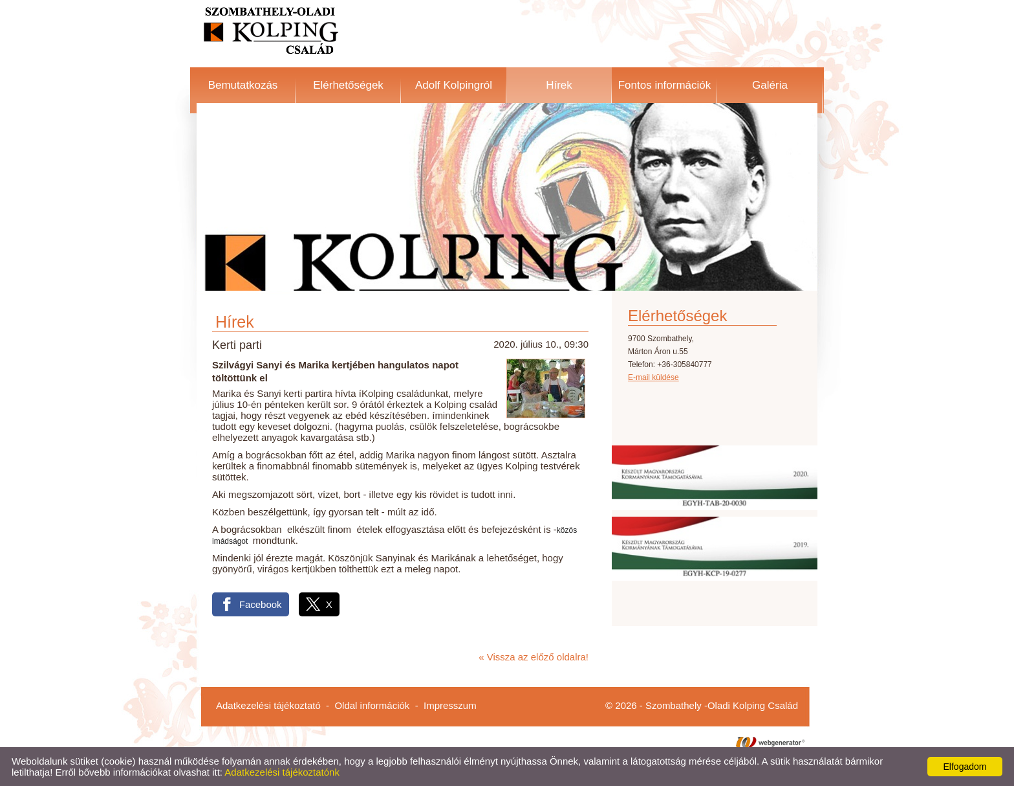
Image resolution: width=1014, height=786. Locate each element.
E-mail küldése (653, 377)
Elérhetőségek (348, 85)
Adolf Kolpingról (453, 85)
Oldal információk (371, 705)
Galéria (770, 85)
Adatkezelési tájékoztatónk (282, 772)
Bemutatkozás (243, 85)
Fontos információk (664, 85)
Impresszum (450, 705)
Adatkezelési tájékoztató (268, 705)
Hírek (559, 85)
